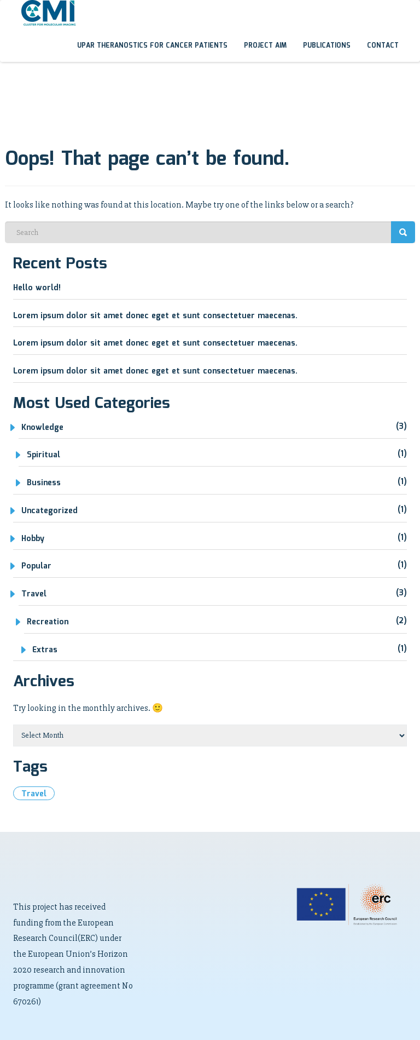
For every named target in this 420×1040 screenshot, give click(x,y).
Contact (383, 46)
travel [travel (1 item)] (33, 794)
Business (44, 483)
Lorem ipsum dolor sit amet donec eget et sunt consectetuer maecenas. (155, 316)
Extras (44, 650)
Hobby (32, 539)
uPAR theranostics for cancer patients (152, 46)
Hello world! (37, 288)
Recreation (47, 622)
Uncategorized (49, 511)
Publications (327, 46)
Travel (33, 594)
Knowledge (42, 428)
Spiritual (43, 455)
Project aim (265, 46)
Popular (36, 566)
